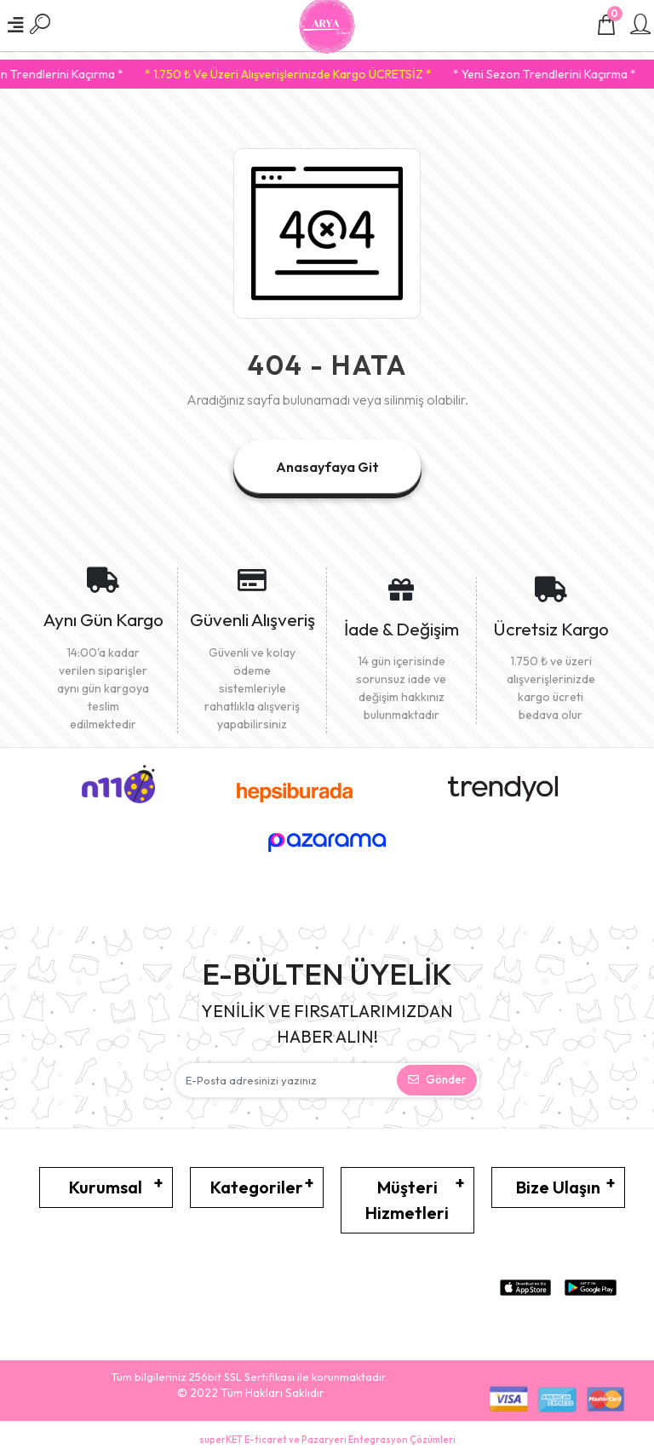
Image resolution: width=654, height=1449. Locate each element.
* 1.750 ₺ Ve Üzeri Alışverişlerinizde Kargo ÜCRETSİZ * (306, 74)
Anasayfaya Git (327, 466)
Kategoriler (256, 1187)
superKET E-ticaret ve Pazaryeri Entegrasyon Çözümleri (327, 1440)
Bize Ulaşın (558, 1187)
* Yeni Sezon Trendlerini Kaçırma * (562, 74)
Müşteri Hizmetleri (407, 1199)
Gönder (437, 1079)
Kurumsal (105, 1187)
